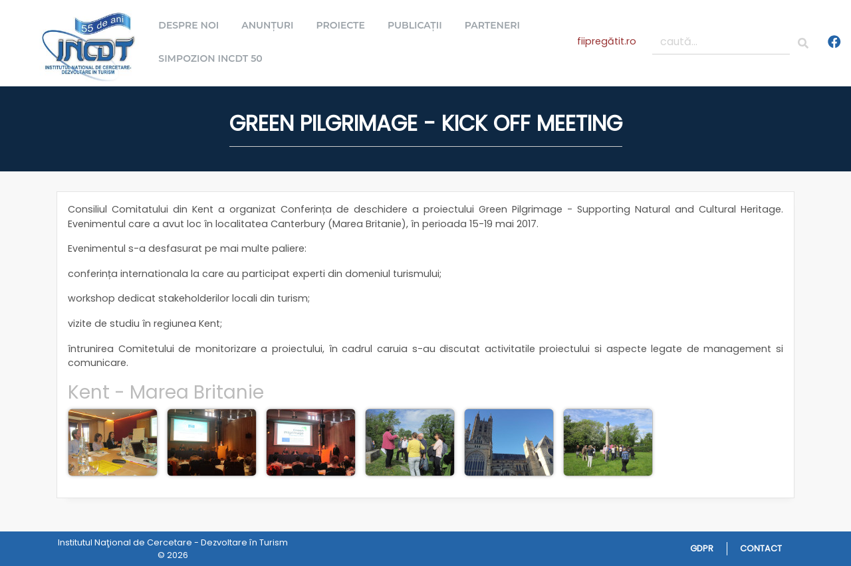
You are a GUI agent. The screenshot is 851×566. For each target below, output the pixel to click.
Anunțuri (271, 25)
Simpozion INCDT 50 (214, 58)
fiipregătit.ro (606, 41)
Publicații (419, 25)
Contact (761, 548)
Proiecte (344, 25)
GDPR (701, 548)
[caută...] (721, 41)
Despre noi (192, 25)
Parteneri (496, 25)
